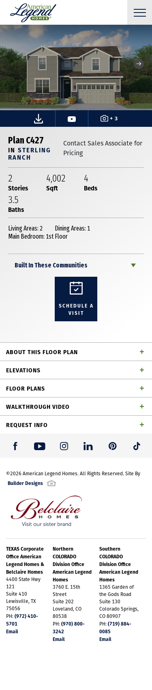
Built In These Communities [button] (51, 265)
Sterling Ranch (29, 153)
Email (12, 631)
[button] (139, 64)
